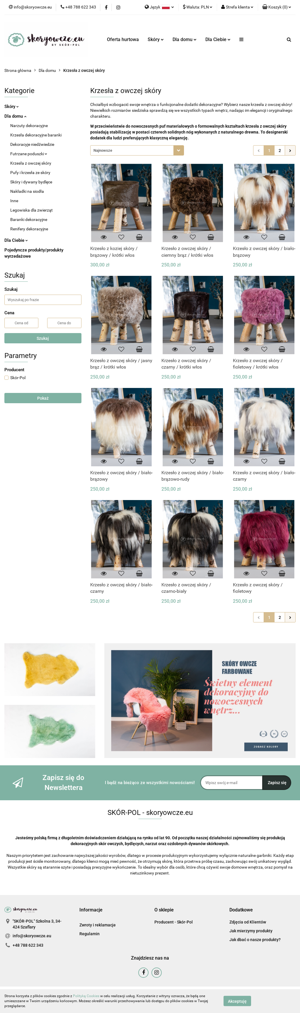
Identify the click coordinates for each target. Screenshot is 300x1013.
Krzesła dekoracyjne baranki (36, 135)
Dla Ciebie (218, 39)
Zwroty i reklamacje (97, 925)
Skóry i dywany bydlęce (31, 182)
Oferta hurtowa (123, 39)
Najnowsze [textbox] (102, 150)
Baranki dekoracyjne (28, 219)
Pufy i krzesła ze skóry (30, 172)
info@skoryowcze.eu (32, 935)
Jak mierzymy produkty (250, 930)
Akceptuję (237, 1001)
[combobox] (137, 150)
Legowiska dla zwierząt (31, 210)
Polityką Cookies (86, 996)
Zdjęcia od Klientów (247, 922)
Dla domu (185, 39)
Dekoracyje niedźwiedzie (32, 144)
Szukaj (43, 338)
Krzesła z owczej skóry (30, 163)
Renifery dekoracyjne (29, 229)
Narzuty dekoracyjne (29, 125)
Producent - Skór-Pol (173, 922)
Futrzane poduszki (28, 153)
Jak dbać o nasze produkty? (255, 939)
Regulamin (89, 933)
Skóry (156, 39)
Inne (14, 200)
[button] (277, 7)
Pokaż (43, 398)
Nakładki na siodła (27, 191)
